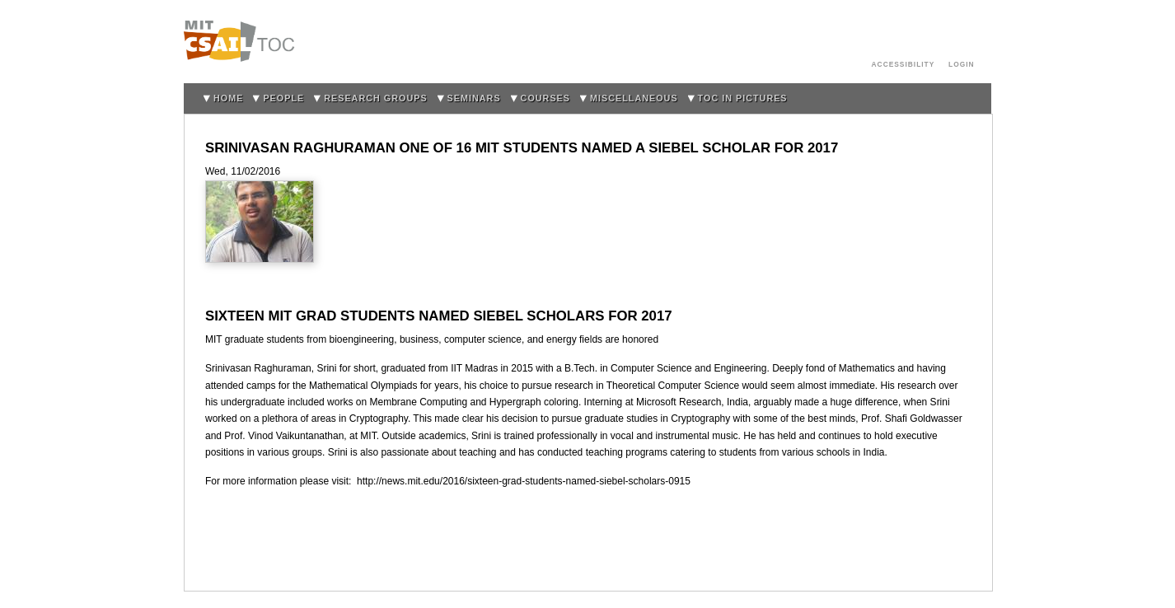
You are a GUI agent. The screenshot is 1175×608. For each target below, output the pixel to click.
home (228, 98)
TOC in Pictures (743, 98)
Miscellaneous (634, 98)
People (283, 98)
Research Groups (375, 98)
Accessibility (903, 64)
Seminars (474, 98)
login (961, 64)
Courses (545, 98)
